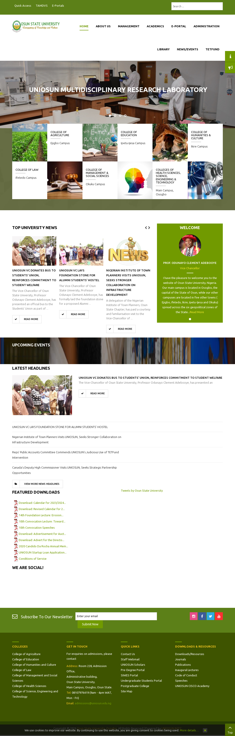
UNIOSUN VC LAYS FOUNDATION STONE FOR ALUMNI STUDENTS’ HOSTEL (79, 275)
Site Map (126, 691)
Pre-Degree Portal (133, 669)
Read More (197, 312)
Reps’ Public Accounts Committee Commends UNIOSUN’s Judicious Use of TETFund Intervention (65, 455)
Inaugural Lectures (187, 669)
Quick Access (22, 5)
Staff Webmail (130, 659)
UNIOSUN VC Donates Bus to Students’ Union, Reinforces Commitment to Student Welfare (150, 377)
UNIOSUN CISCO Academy (192, 685)
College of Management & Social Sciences (97, 173)
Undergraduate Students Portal (141, 680)
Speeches (181, 680)
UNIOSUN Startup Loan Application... (43, 552)
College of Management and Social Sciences (34, 678)
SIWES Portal (129, 675)
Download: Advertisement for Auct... (42, 533)
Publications (183, 664)
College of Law (27, 169)
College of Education (129, 133)
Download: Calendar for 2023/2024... (42, 502)
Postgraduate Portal (67, 5)
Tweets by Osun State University (142, 490)
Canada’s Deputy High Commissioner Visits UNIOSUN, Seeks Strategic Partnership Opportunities (64, 470)
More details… (189, 730)
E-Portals (58, 5)
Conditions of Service (33, 558)
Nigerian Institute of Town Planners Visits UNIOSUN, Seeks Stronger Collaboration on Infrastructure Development (66, 439)
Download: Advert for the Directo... (41, 540)
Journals (180, 659)
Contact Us (128, 654)
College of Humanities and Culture (34, 664)
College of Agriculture (60, 133)
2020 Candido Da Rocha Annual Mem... (43, 546)
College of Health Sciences (29, 685)
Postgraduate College (135, 685)
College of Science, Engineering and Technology (35, 694)
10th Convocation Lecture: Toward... (42, 521)
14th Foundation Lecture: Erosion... (41, 515)
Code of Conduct (186, 675)
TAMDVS (42, 5)
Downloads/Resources (189, 654)
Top (230, 729)
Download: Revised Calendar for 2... (42, 508)
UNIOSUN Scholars (133, 664)
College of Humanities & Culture (201, 135)
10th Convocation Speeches (37, 527)
